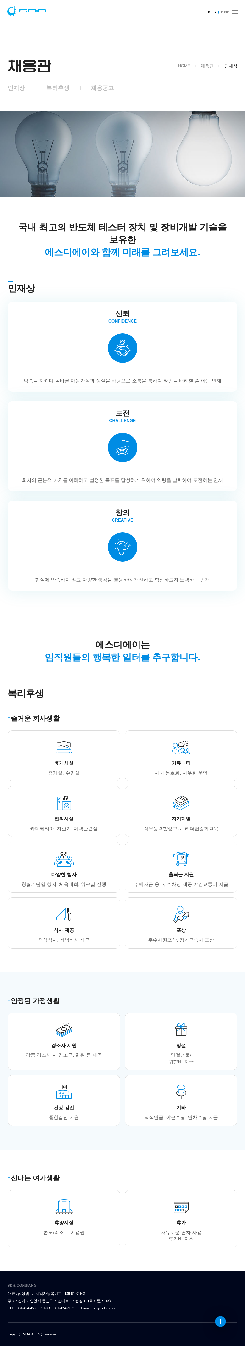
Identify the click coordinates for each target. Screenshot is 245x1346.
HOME (184, 65)
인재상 (16, 88)
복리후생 (57, 88)
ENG (225, 12)
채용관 (207, 66)
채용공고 (102, 88)
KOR (212, 12)
